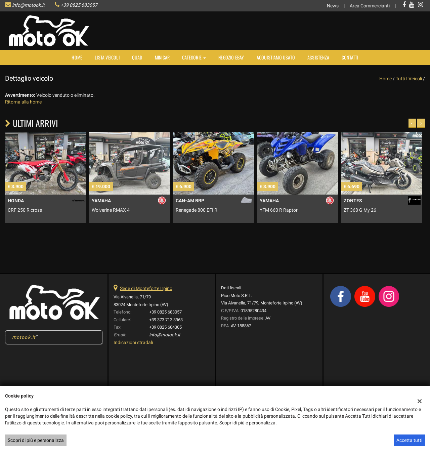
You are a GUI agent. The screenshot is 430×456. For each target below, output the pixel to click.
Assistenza (318, 57)
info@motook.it (28, 5)
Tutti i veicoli (409, 78)
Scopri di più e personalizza (36, 440)
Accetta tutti (409, 440)
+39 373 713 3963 (166, 319)
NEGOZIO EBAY (231, 57)
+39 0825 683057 (78, 5)
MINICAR (162, 57)
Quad (137, 57)
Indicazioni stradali (133, 342)
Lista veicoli (107, 57)
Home (77, 57)
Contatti (350, 57)
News (333, 5)
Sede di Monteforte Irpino (146, 288)
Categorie (194, 57)
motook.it (24, 337)
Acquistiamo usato (276, 57)
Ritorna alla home (23, 102)
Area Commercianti (370, 5)
